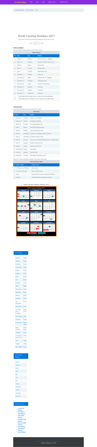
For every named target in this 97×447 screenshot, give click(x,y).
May (17, 374)
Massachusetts (19, 289)
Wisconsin (25, 347)
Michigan (25, 289)
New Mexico (19, 306)
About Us (38, 441)
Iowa (17, 279)
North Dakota (19, 316)
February (18, 365)
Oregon (25, 319)
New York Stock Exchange (18, 311)
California (18, 264)
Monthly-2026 (51, 2)
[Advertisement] (48, 23)
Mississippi (26, 292)
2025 (37, 2)
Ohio (24, 316)
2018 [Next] (41, 43)
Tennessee (18, 332)
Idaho (17, 276)
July (17, 380)
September (18, 387)
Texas (24, 332)
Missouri (18, 295)
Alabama (18, 258)
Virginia (18, 343)
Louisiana (25, 283)
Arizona (17, 261)
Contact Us (44, 441)
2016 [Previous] (31, 43)
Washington (26, 343)
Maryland (25, 286)
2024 (43, 2)
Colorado (25, 264)
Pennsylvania (19, 322)
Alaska (25, 258)
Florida (25, 270)
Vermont (25, 340)
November (18, 393)
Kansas (25, 279)
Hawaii (25, 273)
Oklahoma (18, 319)
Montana (25, 295)
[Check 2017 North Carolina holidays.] (36, 43)
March (17, 368)
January (17, 362)
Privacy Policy (57, 441)
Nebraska (18, 298)
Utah (17, 340)
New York (25, 306)
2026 (31, 2)
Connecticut (18, 267)
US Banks (25, 335)
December (18, 396)
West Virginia (19, 347)
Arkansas (25, 261)
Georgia (17, 273)
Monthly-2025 (63, 2)
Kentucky (18, 283)
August (17, 383)
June (17, 377)
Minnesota (18, 292)
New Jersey (26, 301)
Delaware (25, 267)
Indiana (25, 276)
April (17, 371)
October (17, 390)
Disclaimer (50, 441)
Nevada (25, 298)
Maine (17, 286)
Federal (17, 270)
